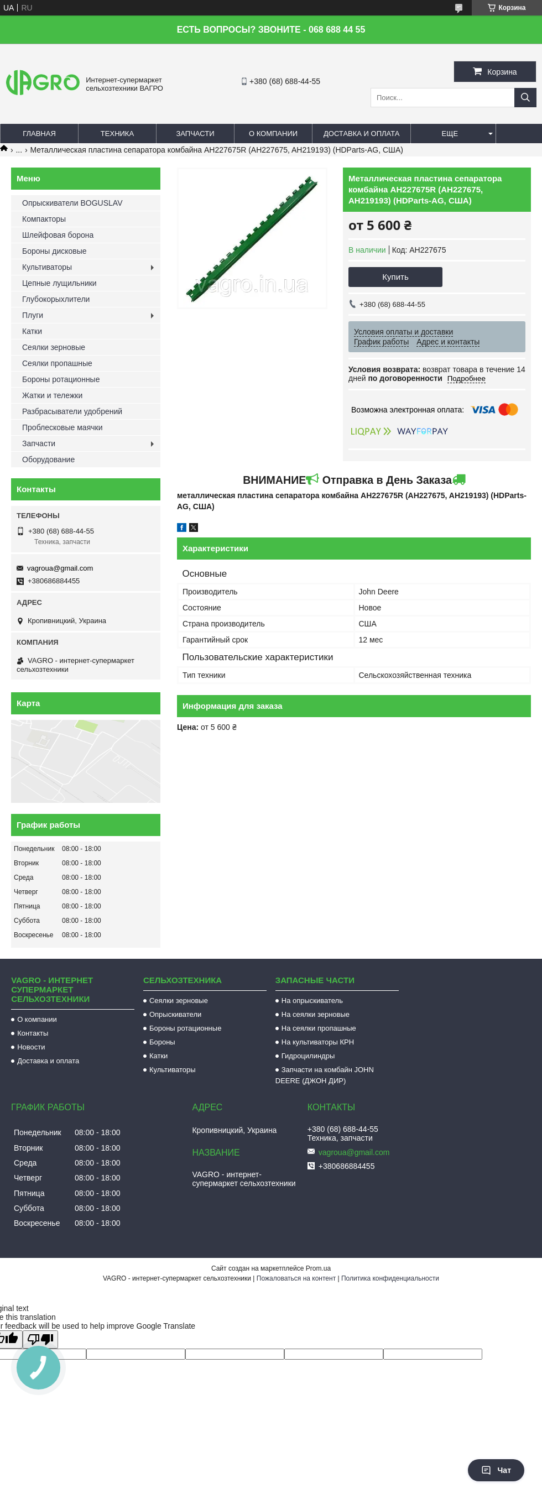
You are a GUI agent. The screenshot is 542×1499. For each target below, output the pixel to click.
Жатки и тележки (52, 395)
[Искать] (525, 97)
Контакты (32, 1033)
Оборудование (48, 459)
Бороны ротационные (61, 379)
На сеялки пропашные (319, 1028)
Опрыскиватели (175, 1014)
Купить (395, 276)
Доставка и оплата (361, 133)
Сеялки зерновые (53, 347)
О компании (273, 133)
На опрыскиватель (312, 1000)
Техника (117, 133)
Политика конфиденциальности (390, 1278)
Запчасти (195, 133)
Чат (496, 1470)
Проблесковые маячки (62, 427)
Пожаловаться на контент (296, 1278)
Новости (31, 1047)
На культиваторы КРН (318, 1042)
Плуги (32, 315)
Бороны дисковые (54, 251)
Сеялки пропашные (57, 363)
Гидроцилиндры (308, 1056)
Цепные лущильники (59, 283)
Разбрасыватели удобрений (72, 411)
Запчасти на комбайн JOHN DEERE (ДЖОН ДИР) (324, 1075)
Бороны (162, 1042)
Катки (32, 331)
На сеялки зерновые (316, 1014)
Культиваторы (47, 267)
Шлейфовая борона (57, 235)
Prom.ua (318, 1268)
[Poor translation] (40, 1339)
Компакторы (44, 219)
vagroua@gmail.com (60, 568)
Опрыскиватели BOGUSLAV (72, 203)
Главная (39, 133)
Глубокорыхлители (56, 299)
